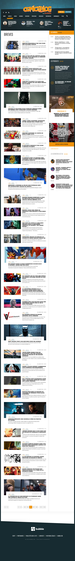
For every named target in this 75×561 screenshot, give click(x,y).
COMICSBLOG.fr (54, 148)
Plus (62, 17)
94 (21, 522)
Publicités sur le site (31, 552)
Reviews (27, 17)
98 (35, 522)
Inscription (68, 12)
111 (40, 522)
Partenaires (20, 552)
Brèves (10, 17)
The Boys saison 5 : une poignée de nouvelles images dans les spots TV (60, 48)
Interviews (48, 17)
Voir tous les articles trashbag (61, 144)
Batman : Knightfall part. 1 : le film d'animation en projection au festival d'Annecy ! (60, 43)
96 (28, 522)
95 (25, 522)
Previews (34, 17)
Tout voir (60, 33)
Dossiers (41, 17)
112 (44, 522)
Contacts (41, 552)
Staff (13, 552)
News (15, 17)
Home (4, 17)
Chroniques (56, 17)
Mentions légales (50, 552)
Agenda (21, 17)
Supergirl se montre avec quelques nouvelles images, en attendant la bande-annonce (61, 53)
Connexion (61, 12)
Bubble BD (60, 552)
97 (32, 522)
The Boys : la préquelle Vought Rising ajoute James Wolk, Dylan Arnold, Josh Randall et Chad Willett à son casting (61, 38)
